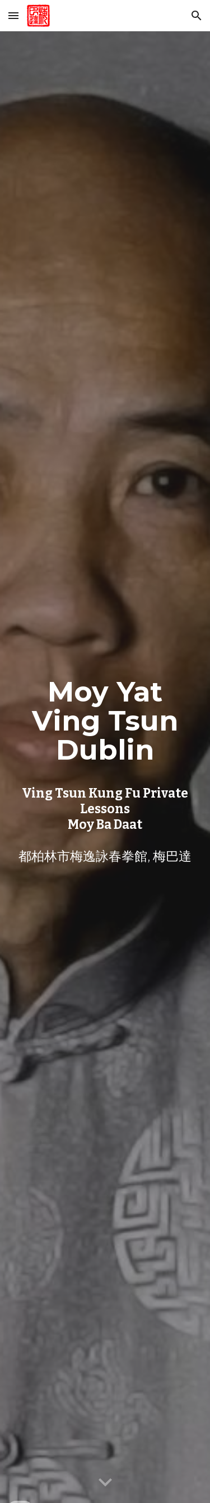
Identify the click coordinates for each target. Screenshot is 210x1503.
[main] (105, 767)
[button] (13, 15)
